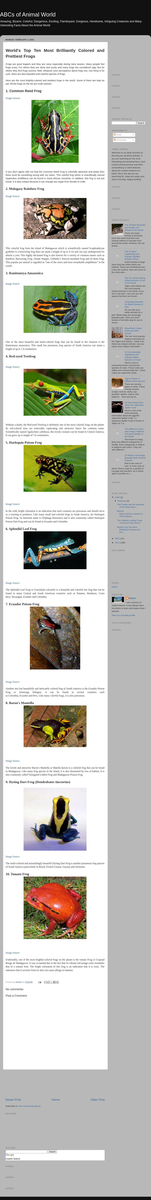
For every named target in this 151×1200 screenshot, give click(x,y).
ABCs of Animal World (28, 14)
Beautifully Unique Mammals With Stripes (133, 330)
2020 (117, 497)
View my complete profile (123, 615)
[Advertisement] (55, 1083)
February (122, 501)
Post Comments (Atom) (30, 1106)
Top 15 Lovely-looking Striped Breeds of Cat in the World (135, 280)
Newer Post (13, 1099)
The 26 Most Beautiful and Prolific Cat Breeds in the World (135, 227)
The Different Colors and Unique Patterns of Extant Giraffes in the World (134, 433)
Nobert (132, 598)
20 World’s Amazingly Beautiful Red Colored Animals (135, 458)
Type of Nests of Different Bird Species (135, 379)
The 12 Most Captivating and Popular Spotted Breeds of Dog (132, 255)
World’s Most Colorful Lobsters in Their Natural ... (130, 513)
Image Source (13, 98)
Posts (117, 135)
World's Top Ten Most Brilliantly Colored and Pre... (128, 529)
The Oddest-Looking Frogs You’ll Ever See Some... (129, 521)
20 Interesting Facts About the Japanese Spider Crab (134, 405)
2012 (117, 538)
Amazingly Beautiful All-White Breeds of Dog (134, 304)
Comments (120, 140)
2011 (117, 542)
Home (56, 1099)
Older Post (98, 1099)
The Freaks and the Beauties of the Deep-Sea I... (130, 505)
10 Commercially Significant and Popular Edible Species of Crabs (133, 356)
